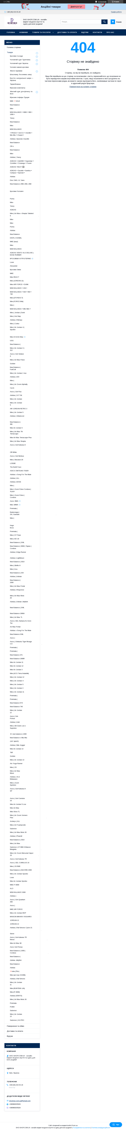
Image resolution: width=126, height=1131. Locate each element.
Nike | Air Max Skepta (18, 441)
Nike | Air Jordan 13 (17, 760)
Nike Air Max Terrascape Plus (21, 437)
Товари (10, 52)
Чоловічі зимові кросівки (19, 67)
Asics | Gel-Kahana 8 (17, 445)
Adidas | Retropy (16, 320)
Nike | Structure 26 (16, 460)
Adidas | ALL (14, 478)
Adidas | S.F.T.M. (16, 395)
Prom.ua (75, 1125)
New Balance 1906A (17, 613)
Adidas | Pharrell (16, 836)
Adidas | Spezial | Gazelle (19, 139)
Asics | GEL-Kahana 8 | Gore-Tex (21, 622)
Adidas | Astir (15, 722)
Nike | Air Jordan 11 (17, 692)
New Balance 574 (16, 703)
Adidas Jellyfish (16, 960)
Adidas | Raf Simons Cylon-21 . (25, 929)
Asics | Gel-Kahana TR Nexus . (28, 938)
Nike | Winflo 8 (15, 565)
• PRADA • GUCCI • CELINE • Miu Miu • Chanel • (21, 134)
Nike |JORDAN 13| (16, 281)
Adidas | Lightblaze (17, 558)
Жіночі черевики (16, 71)
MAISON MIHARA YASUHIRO (21, 917)
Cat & (12, 388)
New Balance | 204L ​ (28, 609)
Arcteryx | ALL (15, 821)
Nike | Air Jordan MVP (18, 913)
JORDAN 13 (14, 924)
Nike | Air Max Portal (17, 586)
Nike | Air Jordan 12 (17, 677)
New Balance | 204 (17, 573)
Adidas (12, 176)
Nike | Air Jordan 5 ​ (30, 404)
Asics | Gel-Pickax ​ (32, 717)
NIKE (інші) (14, 241)
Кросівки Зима (15, 270)
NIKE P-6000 (14, 885)
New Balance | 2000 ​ (30, 581)
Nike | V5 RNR (15, 866)
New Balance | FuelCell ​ (30, 368)
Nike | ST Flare (15, 535)
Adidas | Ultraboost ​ (28, 417)
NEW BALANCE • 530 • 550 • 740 (20, 293)
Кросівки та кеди (16, 56)
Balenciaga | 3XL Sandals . (33, 513)
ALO (11, 888)
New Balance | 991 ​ (30, 423)
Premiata (13, 1003)
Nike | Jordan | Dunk (17, 312)
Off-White (13, 452)
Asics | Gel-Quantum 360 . (30, 901)
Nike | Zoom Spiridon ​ (31, 784)
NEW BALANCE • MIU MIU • (20, 309)
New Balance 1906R (17, 659)
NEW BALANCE (16, 129)
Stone (12, 934)
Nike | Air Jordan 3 (16, 688)
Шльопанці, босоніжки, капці (21, 74)
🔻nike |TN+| (14, 971)
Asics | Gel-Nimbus (17, 456)
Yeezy (12, 118)
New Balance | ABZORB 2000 (21, 870)
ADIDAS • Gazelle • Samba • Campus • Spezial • (21, 172)
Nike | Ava (13, 569)
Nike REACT (14, 277)
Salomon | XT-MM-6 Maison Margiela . (25, 848)
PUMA (12, 1007)
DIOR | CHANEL (16, 238)
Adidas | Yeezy (15, 157)
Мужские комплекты (17, 88)
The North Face (15, 467)
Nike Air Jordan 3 (16, 670)
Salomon (13, 829)
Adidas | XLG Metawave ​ (30, 778)
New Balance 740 (16, 706)
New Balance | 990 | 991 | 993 (20, 184)
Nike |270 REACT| (16, 298)
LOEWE (13, 463)
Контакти (97, 32)
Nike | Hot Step (15, 316)
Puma (12, 199)
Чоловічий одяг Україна (19, 63)
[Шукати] (104, 21)
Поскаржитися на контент (81, 1128)
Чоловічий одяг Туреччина (20, 60)
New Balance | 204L (17, 542)
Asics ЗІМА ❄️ (15, 501)
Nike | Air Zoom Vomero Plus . (28, 816)
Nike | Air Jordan (16, 399)
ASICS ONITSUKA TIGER (19, 471)
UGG (12, 341)
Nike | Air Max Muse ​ (31, 772)
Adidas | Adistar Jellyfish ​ (25, 603)
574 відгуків (102, 2)
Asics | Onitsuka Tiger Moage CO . (26, 643)
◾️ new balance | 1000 (18, 734)
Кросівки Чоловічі (16, 191)
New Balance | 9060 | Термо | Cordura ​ (22, 547)
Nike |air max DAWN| (17, 975)
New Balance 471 (16, 655)
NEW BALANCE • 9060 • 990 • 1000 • (21, 113)
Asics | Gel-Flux (16, 392)
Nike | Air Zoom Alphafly (19, 384)
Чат (115, 1125)
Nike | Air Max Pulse (17, 360)
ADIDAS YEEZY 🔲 (17, 167)
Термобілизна (15, 84)
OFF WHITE (14, 741)
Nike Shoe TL (15, 812)
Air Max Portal (15, 627)
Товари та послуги (41, 32)
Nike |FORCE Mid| (16, 301)
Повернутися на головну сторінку (83, 87)
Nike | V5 (13, 767)
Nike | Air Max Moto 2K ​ (28, 597)
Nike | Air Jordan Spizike (19, 874)
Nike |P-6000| (15, 992)
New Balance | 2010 (17, 562)
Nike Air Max (14, 808)
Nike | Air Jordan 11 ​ (29, 983)
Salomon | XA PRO (17, 1020)
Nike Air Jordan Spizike (18, 881)
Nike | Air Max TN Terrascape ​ (28, 433)
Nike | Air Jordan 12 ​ (29, 711)
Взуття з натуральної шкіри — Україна (21, 79)
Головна (11, 32)
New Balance (15, 105)
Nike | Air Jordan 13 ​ (29, 1015)
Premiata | (13, 508)
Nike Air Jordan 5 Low (18, 804)
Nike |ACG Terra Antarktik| (19, 673)
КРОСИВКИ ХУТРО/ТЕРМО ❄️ (21, 258)
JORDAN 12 (14, 920)
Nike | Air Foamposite (18, 825)
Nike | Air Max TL (16, 617)
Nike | (12, 305)
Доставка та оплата (67, 32)
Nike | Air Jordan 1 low (18, 373)
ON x (12, 146)
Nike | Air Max (15, 843)
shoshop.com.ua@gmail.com (20, 1101)
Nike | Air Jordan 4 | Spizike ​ (27, 328)
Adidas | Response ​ (29, 591)
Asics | (12, 638)
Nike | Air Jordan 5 (16, 412)
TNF (11, 752)
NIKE (11, 273)
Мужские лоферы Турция (19, 97)
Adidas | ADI (14, 377)
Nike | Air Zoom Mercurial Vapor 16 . (24, 854)
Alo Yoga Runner (16, 763)
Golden (12, 364)
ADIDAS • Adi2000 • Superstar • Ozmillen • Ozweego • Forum (22, 162)
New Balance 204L (17, 634)
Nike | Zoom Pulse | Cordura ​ (27, 496)
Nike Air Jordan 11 (16, 662)
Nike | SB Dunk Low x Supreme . (20, 728)
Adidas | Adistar (16, 576)
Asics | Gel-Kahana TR (18, 859)
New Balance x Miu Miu (18, 738)
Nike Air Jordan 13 (16, 749)
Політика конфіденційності (100, 1128)
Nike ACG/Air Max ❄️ (18, 337)
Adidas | (13, 896)
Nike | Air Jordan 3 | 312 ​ (28, 349)
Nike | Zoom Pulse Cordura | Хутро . (25, 490)
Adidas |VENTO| (16, 996)
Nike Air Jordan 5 (16, 428)
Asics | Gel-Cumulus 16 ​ (28, 799)
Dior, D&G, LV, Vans (17, 180)
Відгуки (84, 32)
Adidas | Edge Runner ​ (27, 553)
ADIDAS (13, 210)
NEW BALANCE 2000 (17, 892)
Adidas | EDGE (15, 482)
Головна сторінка (14, 47)
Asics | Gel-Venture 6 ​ (29, 355)
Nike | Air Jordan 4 (16, 681)
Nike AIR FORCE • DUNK (19, 284)
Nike (11, 108)
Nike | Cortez (14, 323)
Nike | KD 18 (14, 539)
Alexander (13, 266)
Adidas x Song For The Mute (20, 474)
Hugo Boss (20, 526)
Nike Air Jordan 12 (16, 666)
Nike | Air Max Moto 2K (18, 832)
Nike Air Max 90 (15, 943)
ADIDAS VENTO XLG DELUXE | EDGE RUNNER (21, 254)
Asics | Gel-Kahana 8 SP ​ (28, 790)
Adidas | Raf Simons (17, 979)
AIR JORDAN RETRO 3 (18, 409)
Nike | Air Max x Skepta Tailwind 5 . (24, 214)
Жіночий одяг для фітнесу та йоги (21, 93)
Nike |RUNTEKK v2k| (17, 988)
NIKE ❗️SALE (15, 101)
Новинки (23, 32)
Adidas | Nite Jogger (17, 745)
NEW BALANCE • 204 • (18, 288)
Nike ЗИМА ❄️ (15, 505)
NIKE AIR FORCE (16, 909)
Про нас (110, 32)
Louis (12, 262)
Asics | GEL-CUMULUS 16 (19, 863)
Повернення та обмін (15, 1026)
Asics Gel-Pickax (16, 947)
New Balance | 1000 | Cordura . (29, 952)
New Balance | (15, 344)
